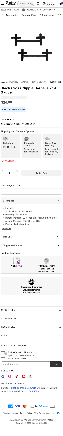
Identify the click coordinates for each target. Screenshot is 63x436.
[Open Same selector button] (10, 10)
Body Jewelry (12, 82)
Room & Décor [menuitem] (29, 15)
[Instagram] (10, 376)
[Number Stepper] (9, 173)
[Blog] (30, 376)
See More (6, 228)
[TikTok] (16, 376)
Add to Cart (41, 173)
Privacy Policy (26, 413)
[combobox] (25, 3)
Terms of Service (10, 413)
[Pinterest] (23, 376)
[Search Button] (31, 3)
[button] (31, 47)
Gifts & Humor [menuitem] (47, 15)
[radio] (10, 146)
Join (55, 364)
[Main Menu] (2, 3)
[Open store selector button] (39, 10)
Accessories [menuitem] (12, 15)
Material (24, 82)
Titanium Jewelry (38, 82)
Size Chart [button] (29, 123)
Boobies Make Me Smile (23, 388)
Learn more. (34, 391)
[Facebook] (3, 376)
